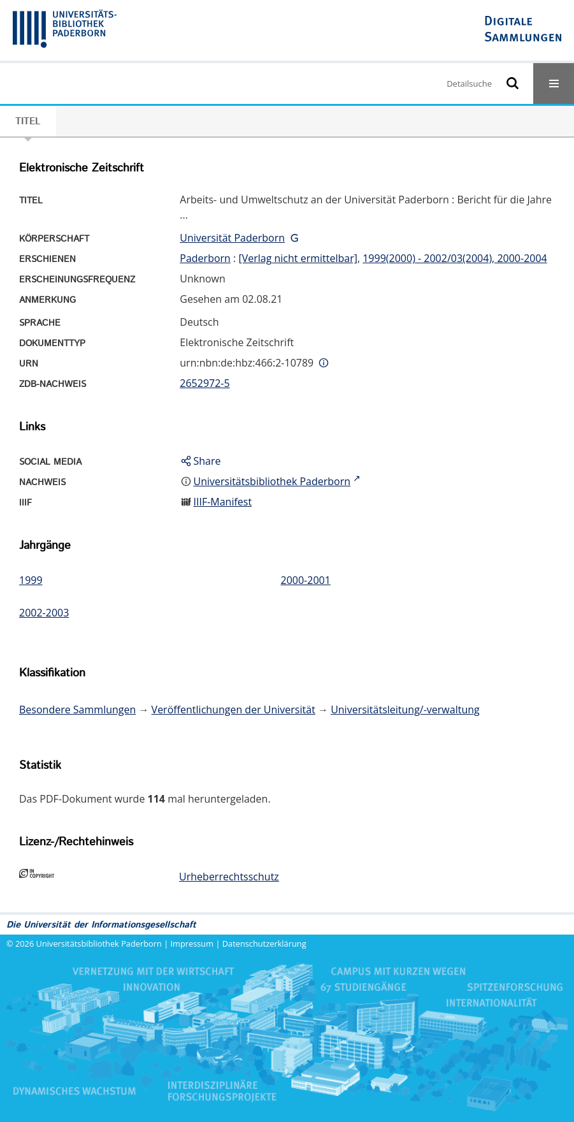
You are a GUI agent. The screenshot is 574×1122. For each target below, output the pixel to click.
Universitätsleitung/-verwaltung (405, 710)
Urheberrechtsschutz (229, 877)
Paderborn (205, 258)
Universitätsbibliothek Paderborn (99, 943)
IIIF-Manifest (222, 502)
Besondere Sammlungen (77, 710)
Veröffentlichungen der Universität (233, 710)
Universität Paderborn (232, 238)
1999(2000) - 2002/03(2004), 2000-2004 (454, 258)
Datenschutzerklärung (264, 943)
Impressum (192, 943)
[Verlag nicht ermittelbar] (297, 258)
